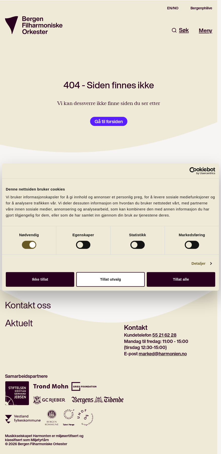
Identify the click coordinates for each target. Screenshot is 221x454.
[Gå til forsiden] (33, 25)
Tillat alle (181, 279)
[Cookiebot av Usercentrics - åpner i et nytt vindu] (193, 171)
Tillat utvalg (110, 279)
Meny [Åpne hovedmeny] (205, 30)
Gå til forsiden (109, 121)
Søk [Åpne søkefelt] (180, 30)
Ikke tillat (40, 279)
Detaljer (199, 263)
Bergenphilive (201, 8)
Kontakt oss (28, 305)
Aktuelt (19, 323)
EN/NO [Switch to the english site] (172, 8)
